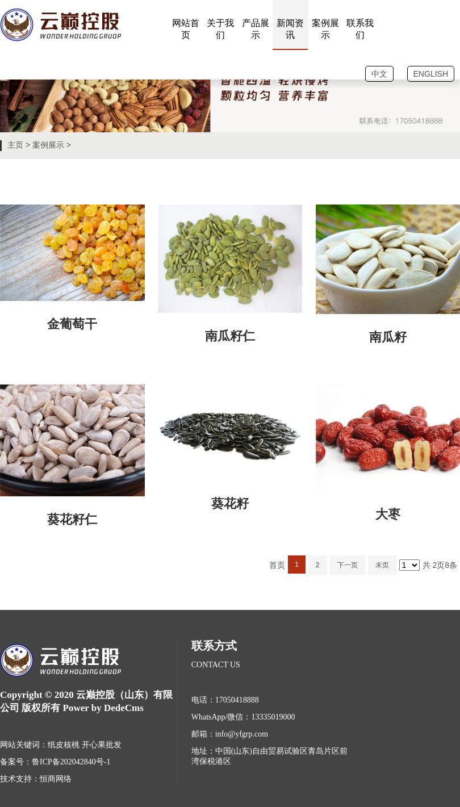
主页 (15, 144)
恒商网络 (56, 779)
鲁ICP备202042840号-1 (71, 762)
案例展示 (48, 144)
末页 (382, 565)
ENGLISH (430, 73)
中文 (379, 73)
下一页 (347, 565)
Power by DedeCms (103, 708)
